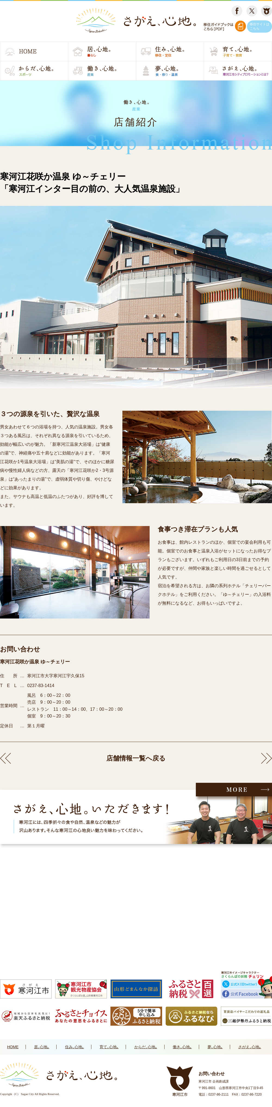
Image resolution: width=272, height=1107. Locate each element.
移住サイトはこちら (259, 26)
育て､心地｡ (109, 1047)
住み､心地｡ (74, 1047)
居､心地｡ (41, 1047)
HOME (12, 1047)
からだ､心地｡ (145, 1047)
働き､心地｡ (182, 1047)
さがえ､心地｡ (249, 1047)
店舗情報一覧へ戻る (136, 758)
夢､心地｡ (215, 1047)
